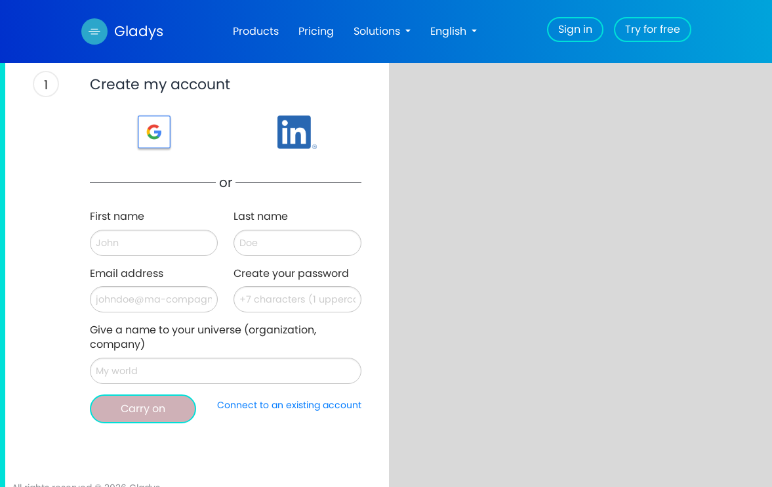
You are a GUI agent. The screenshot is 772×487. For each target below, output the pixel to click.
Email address (126, 273)
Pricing (316, 31)
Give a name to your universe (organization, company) (203, 337)
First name (117, 216)
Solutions (378, 31)
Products (256, 31)
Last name (261, 216)
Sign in (575, 29)
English (449, 31)
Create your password (291, 273)
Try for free (652, 29)
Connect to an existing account (289, 405)
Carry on (143, 408)
